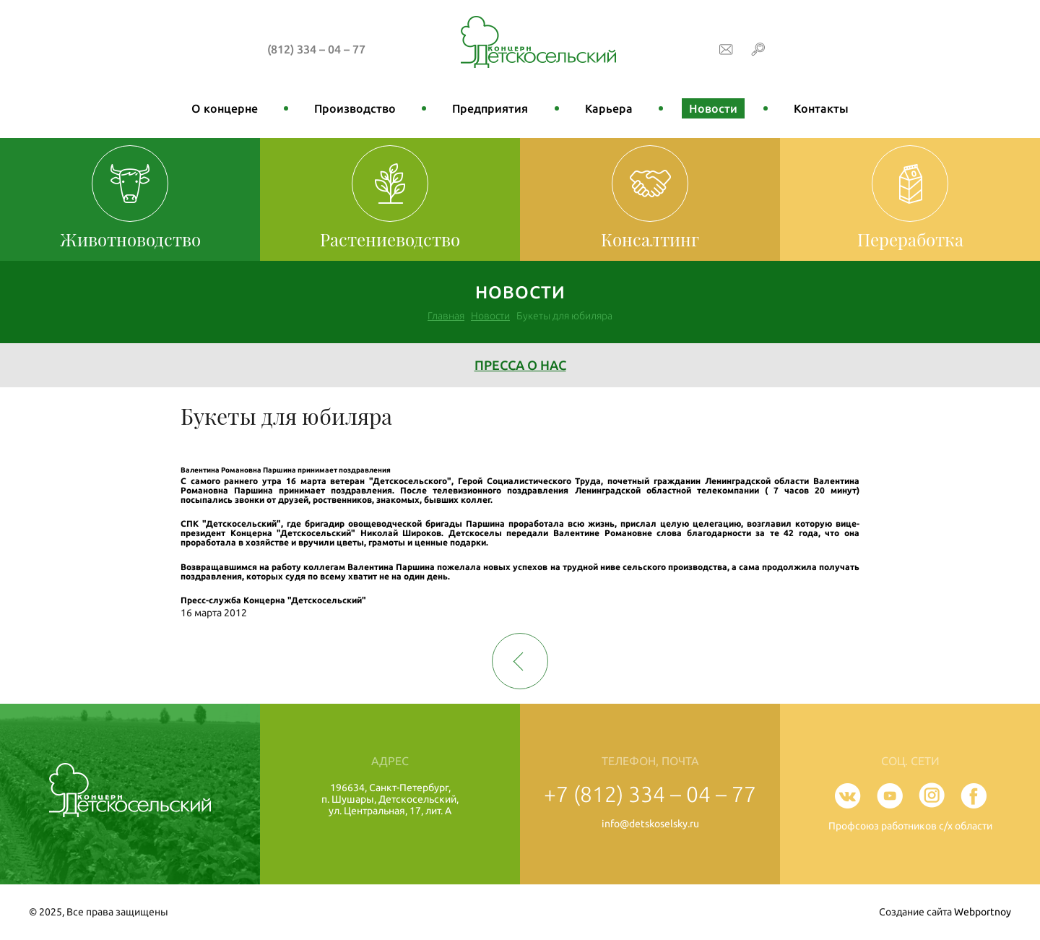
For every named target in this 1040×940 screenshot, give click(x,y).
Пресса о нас (520, 365)
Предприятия (490, 108)
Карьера (609, 108)
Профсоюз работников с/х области (910, 826)
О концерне (224, 108)
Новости (713, 108)
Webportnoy (982, 912)
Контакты (821, 108)
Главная (446, 316)
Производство (355, 108)
